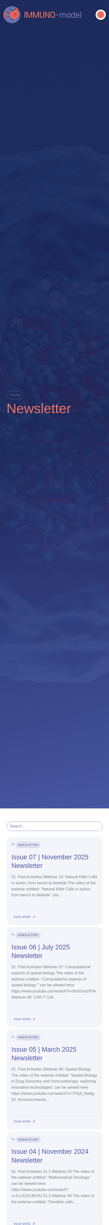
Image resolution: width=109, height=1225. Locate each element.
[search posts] (54, 826)
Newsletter (28, 845)
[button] (101, 15)
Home (14, 395)
